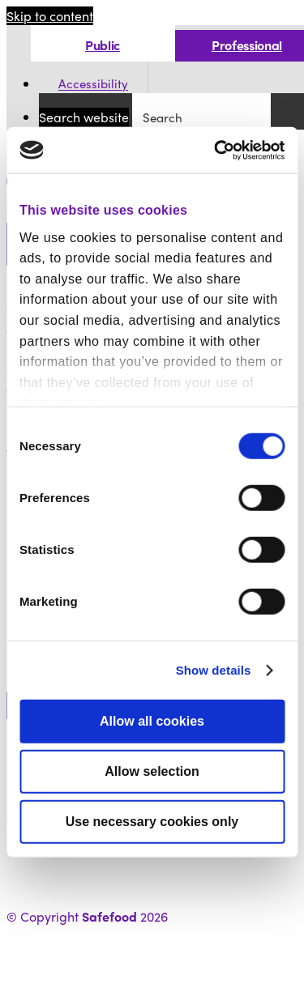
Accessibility (93, 84)
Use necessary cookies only (152, 822)
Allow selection (152, 771)
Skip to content (49, 15)
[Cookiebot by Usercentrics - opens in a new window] (216, 149)
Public (102, 45)
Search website (84, 117)
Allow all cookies (152, 721)
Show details (213, 670)
